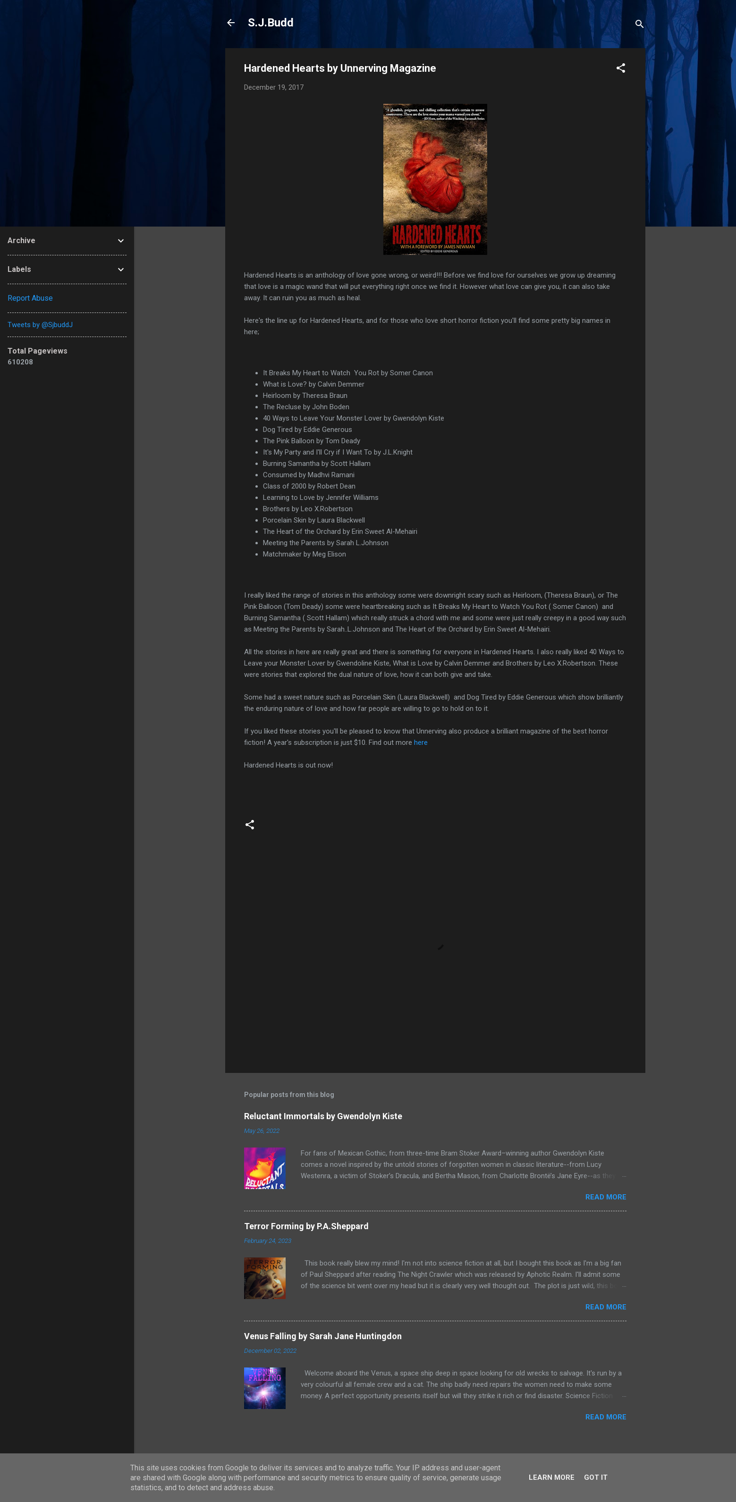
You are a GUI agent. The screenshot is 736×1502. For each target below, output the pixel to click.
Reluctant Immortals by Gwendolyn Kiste (323, 1116)
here (422, 742)
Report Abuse (30, 298)
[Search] (639, 25)
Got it (596, 1477)
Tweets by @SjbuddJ (40, 325)
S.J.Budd (271, 22)
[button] (620, 69)
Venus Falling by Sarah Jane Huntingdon (323, 1336)
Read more (605, 1197)
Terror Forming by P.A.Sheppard (306, 1226)
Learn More (552, 1477)
